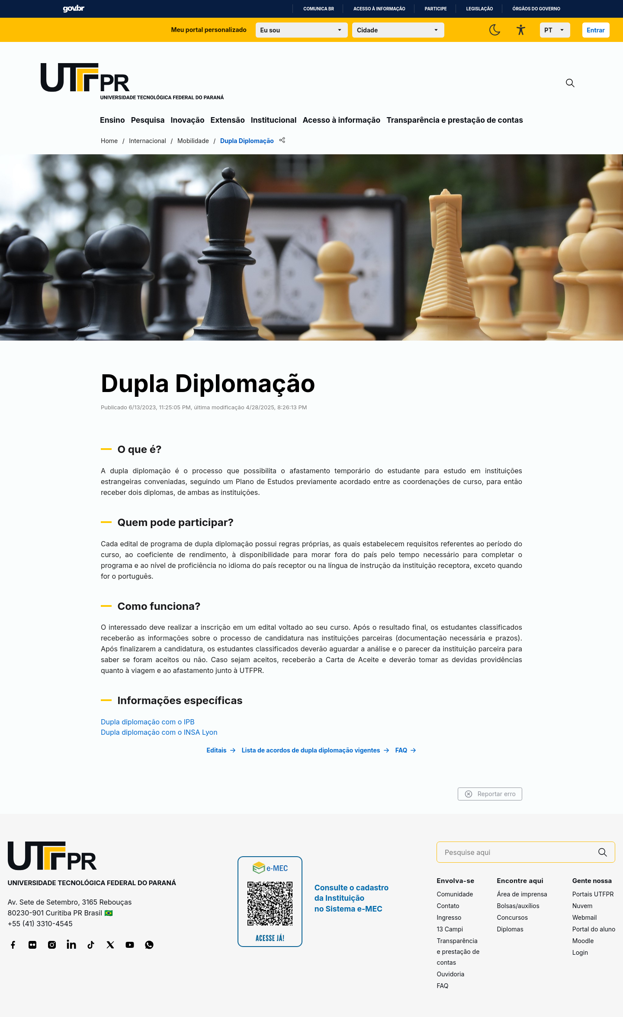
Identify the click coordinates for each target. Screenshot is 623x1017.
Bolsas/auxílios (518, 905)
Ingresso (449, 917)
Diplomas (510, 929)
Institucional (274, 119)
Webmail (584, 917)
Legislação (479, 8)
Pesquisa (148, 119)
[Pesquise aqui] (518, 852)
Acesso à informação (379, 8)
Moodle (583, 940)
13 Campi (450, 929)
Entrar (596, 30)
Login (580, 952)
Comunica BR (318, 8)
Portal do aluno (594, 929)
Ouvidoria (450, 974)
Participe (436, 8)
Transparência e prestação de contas (454, 119)
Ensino (112, 119)
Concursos (512, 917)
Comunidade (455, 894)
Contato (448, 905)
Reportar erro (490, 794)
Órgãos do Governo (536, 8)
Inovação (188, 119)
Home (109, 140)
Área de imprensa (522, 894)
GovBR (73, 9)
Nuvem (582, 905)
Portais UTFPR (593, 894)
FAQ (442, 985)
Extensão (228, 119)
